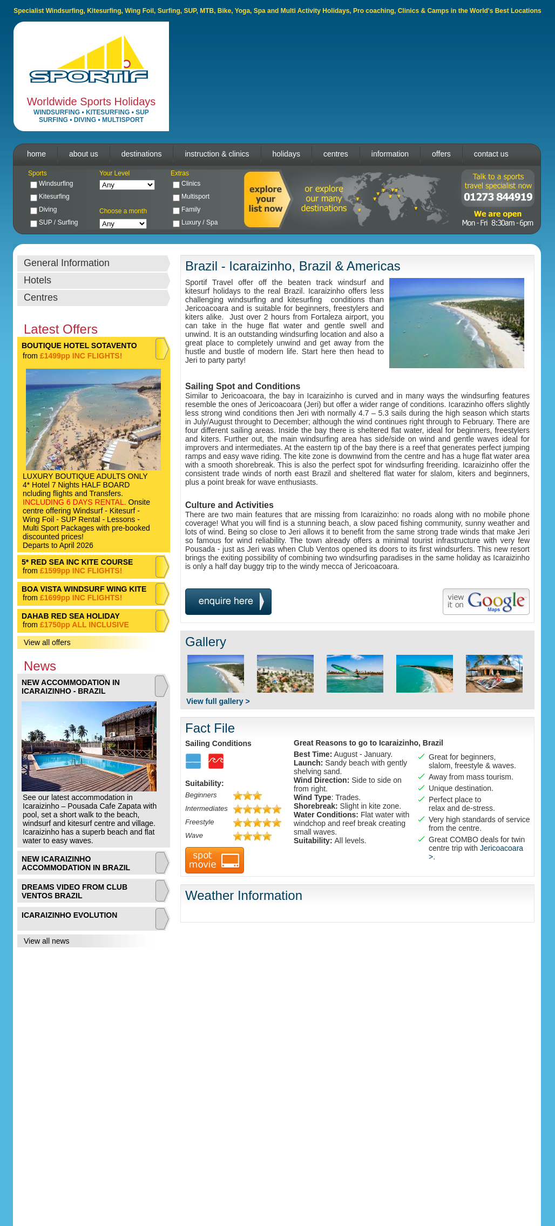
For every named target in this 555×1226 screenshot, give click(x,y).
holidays (286, 154)
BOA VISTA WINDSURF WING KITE (84, 589)
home (36, 154)
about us (83, 154)
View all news (47, 941)
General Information (67, 263)
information (390, 154)
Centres (41, 297)
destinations (141, 154)
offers (441, 154)
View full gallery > (218, 701)
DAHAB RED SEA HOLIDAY (71, 616)
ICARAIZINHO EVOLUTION (69, 915)
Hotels (37, 280)
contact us (491, 154)
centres (335, 154)
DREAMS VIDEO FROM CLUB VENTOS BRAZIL (74, 891)
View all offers (47, 642)
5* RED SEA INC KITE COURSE (77, 562)
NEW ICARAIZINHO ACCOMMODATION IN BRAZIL (76, 863)
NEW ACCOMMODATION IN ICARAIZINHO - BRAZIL (71, 686)
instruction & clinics (217, 154)
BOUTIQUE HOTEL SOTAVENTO (79, 345)
